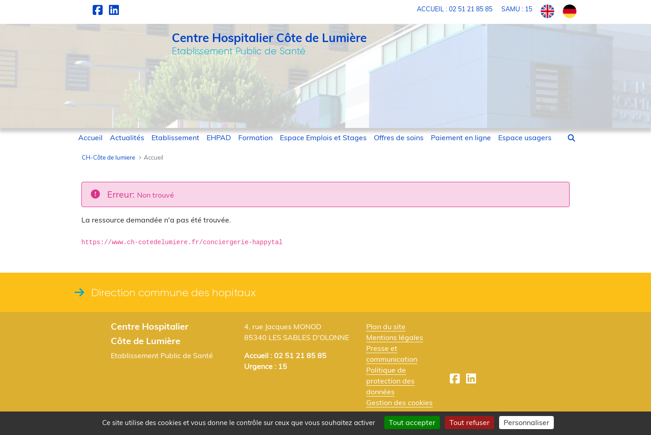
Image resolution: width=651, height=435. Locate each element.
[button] (571, 138)
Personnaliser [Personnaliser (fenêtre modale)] (526, 422)
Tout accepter (412, 422)
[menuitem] (90, 137)
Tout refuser (469, 422)
